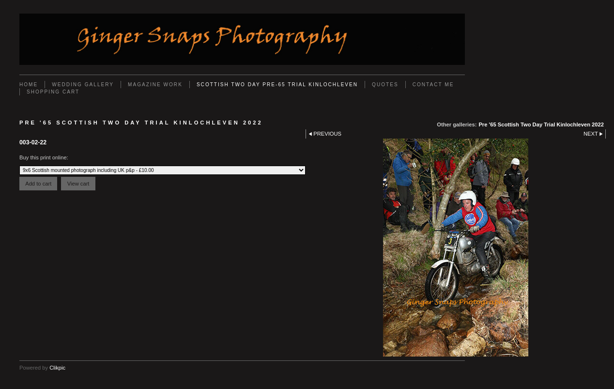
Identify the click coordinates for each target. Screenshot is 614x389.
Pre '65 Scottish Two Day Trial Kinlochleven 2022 (541, 124)
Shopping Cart (53, 91)
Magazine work (155, 84)
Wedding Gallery (83, 84)
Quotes (385, 84)
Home (28, 84)
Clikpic (57, 368)
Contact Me (433, 84)
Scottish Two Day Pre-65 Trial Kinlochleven (277, 84)
